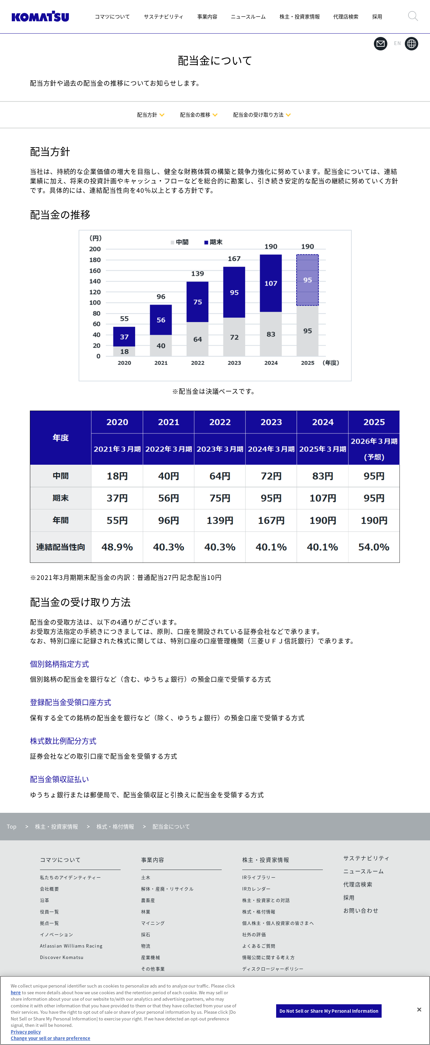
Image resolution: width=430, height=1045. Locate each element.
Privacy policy (26, 1032)
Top (11, 826)
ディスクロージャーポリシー (273, 968)
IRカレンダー (256, 888)
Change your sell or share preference (50, 1038)
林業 (146, 911)
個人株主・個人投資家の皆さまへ (278, 923)
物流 (146, 946)
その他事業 (153, 968)
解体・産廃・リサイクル (167, 888)
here (16, 992)
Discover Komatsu (62, 957)
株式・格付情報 (115, 826)
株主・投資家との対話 (266, 900)
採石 (146, 934)
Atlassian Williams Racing (71, 946)
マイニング (153, 923)
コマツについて (112, 16)
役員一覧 (49, 911)
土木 (146, 877)
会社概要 (49, 888)
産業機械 (150, 957)
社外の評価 (254, 934)
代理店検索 (345, 16)
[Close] (419, 1009)
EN (406, 43)
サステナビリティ (164, 16)
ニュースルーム (248, 16)
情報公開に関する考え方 (268, 957)
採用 (377, 16)
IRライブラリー (259, 877)
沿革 (45, 900)
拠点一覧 (49, 923)
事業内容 (207, 16)
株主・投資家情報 (300, 16)
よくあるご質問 (259, 946)
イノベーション (57, 934)
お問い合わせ (361, 910)
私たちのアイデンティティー (70, 877)
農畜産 (148, 900)
